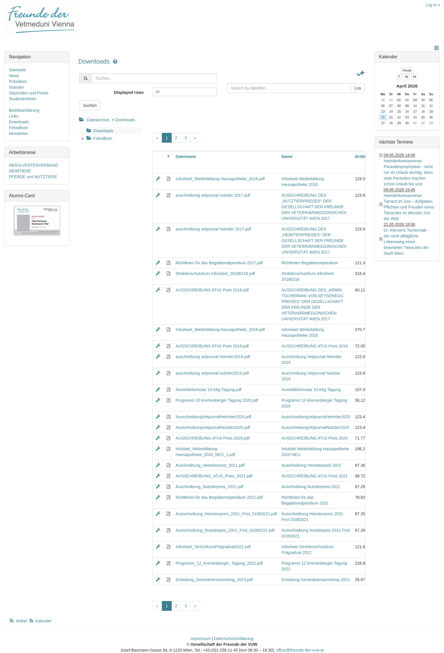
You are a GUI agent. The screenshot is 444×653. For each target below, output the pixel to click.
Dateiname (186, 156)
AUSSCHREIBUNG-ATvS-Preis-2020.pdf (213, 438)
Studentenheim (22, 98)
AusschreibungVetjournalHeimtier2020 (316, 416)
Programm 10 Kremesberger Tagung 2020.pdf (217, 400)
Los (357, 88)
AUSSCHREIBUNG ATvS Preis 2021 (315, 476)
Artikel (18, 621)
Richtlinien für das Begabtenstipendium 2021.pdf (219, 497)
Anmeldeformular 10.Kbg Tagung (311, 389)
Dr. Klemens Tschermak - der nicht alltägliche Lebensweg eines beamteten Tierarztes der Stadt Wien (406, 242)
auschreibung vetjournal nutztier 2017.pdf (213, 195)
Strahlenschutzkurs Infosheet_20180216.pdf (215, 273)
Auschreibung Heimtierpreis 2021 (311, 465)
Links (13, 116)
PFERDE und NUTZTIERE (33, 176)
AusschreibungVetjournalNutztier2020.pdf (213, 427)
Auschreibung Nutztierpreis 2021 (311, 486)
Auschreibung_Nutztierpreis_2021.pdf (209, 486)
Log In (433, 5)
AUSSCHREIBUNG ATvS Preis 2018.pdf (212, 290)
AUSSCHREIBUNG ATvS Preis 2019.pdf (212, 346)
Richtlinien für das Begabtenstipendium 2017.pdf (219, 263)
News (14, 75)
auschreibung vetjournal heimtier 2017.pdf (213, 229)
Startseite (17, 70)
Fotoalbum (98, 138)
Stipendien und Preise (29, 93)
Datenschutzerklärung (233, 638)
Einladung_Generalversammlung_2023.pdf (214, 579)
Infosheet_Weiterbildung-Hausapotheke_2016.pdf (220, 178)
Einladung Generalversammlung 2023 (315, 579)
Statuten (16, 87)
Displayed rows (129, 92)
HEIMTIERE (20, 171)
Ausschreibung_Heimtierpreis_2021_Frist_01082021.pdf (226, 513)
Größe (361, 156)
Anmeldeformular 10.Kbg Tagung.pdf (209, 389)
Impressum (201, 638)
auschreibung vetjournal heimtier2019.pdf (213, 356)
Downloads (95, 61)
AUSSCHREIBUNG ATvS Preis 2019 (315, 346)
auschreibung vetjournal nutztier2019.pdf (212, 373)
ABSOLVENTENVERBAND (33, 165)
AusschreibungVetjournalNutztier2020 (315, 427)
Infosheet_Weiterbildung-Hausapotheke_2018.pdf (220, 329)
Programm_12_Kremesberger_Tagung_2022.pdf (219, 563)
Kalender (40, 621)
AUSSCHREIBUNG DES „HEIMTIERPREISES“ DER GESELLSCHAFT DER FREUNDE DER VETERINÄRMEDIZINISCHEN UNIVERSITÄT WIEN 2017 (314, 240)
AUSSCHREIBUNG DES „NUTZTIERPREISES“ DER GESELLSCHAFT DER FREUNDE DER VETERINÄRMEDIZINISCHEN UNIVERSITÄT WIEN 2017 (314, 207)
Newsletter (18, 133)
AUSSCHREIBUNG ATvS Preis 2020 (315, 438)
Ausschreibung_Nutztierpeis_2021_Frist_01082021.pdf (225, 530)
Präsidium (18, 81)
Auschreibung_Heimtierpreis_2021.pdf (210, 465)
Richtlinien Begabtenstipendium (310, 263)
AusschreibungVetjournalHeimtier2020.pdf (213, 416)
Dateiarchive (98, 120)
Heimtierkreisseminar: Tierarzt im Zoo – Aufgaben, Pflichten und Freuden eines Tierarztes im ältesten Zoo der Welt (409, 207)
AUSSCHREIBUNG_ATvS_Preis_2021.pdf (214, 476)
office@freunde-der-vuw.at (300, 650)
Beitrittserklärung (24, 110)
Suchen (90, 105)
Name (287, 156)
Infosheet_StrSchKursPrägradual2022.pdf (213, 546)
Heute (407, 70)
